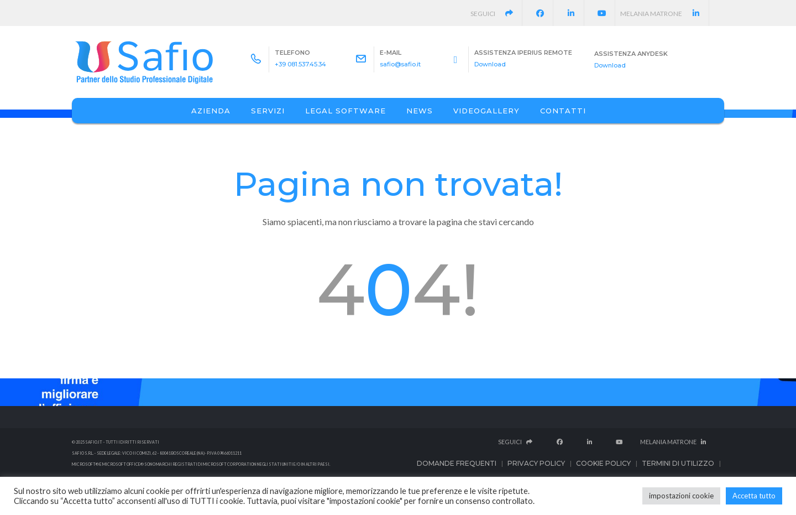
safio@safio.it (400, 64)
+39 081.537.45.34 (300, 64)
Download (490, 64)
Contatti (563, 110)
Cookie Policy (603, 463)
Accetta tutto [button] (754, 495)
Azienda (211, 110)
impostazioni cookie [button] (681, 495)
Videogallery (486, 110)
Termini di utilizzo (678, 463)
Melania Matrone (664, 13)
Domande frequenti (456, 463)
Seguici (496, 13)
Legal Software (345, 110)
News (419, 110)
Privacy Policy (536, 463)
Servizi (268, 110)
